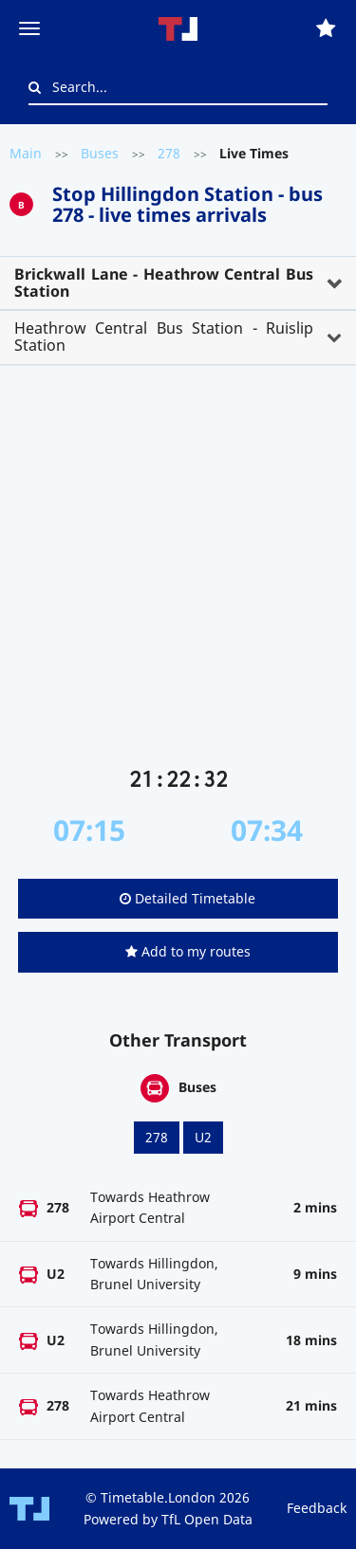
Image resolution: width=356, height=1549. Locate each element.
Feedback (317, 1508)
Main (25, 153)
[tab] (178, 283)
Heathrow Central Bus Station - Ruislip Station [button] (163, 336)
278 (169, 153)
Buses (100, 153)
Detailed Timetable (187, 898)
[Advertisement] (178, 573)
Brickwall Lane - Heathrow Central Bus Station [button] (163, 282)
